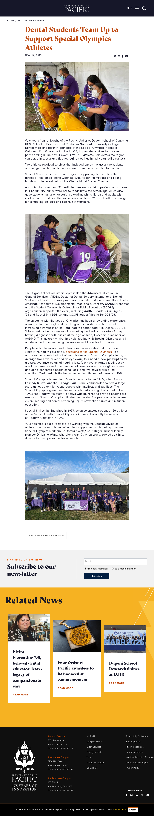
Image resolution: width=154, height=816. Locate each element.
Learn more (118, 809)
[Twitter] (119, 56)
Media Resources (95, 762)
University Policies (134, 752)
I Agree (132, 810)
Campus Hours (94, 741)
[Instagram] (132, 795)
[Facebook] (123, 56)
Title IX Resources (135, 747)
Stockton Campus (56, 736)
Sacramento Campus (58, 757)
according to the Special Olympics (89, 352)
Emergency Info (94, 752)
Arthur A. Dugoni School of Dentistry (46, 535)
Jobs (89, 757)
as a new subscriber (97, 568)
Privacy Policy (132, 768)
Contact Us (92, 768)
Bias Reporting (133, 741)
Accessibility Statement (137, 736)
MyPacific (91, 736)
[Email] (127, 56)
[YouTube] (149, 795)
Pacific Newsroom (31, 20)
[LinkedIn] (115, 56)
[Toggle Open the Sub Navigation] (133, 8)
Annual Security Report (137, 762)
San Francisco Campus (59, 778)
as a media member (125, 568)
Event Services (94, 747)
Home (11, 20)
